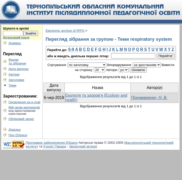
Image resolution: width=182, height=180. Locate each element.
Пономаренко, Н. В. (149, 98)
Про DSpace (17, 135)
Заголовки (16, 80)
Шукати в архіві (16, 28)
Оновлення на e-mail (24, 102)
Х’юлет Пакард (54, 146)
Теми (12, 85)
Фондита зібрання (17, 61)
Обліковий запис (21, 119)
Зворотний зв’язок (83, 146)
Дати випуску (18, 69)
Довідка (14, 130)
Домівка (14, 43)
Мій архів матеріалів (24, 107)
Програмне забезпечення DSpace (52, 142)
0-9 (71, 49)
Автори (13, 74)
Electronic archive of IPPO (65, 30)
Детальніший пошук (16, 37)
